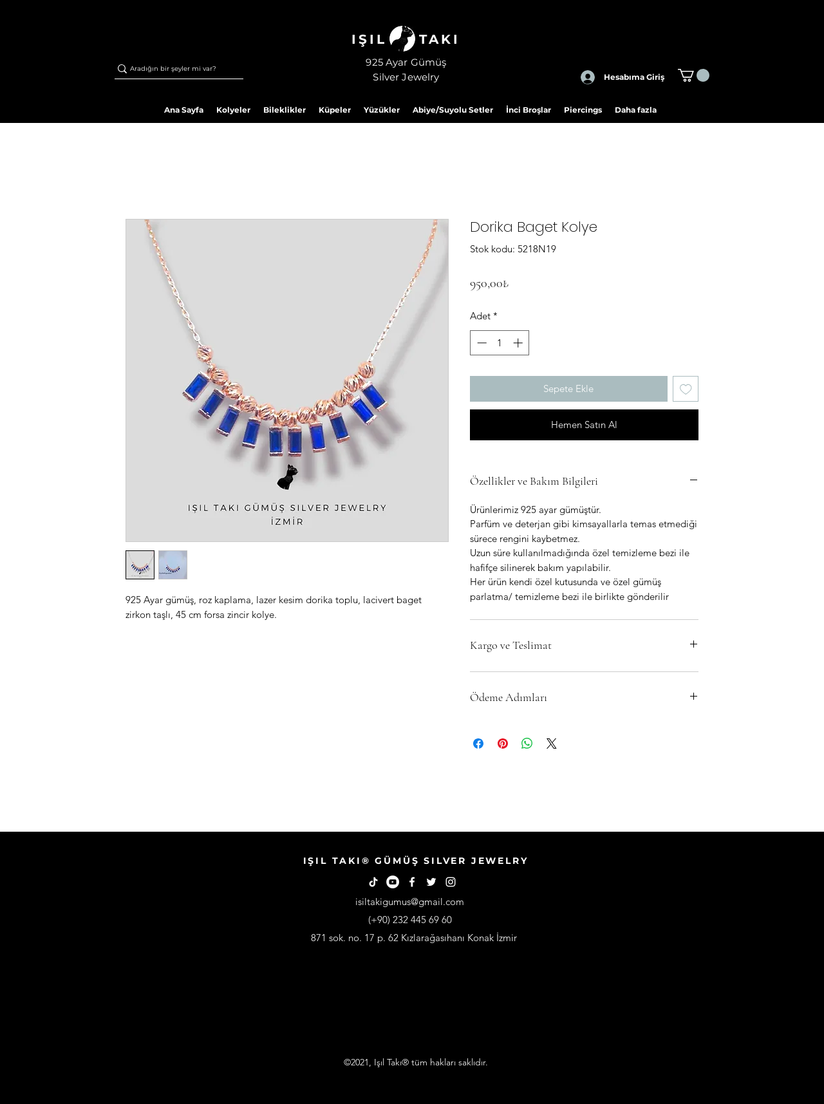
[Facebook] (412, 881)
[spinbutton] (499, 343)
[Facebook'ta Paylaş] (478, 743)
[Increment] (519, 343)
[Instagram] (450, 881)
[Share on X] (551, 743)
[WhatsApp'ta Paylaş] (527, 743)
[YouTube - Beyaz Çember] (392, 881)
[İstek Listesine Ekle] (686, 389)
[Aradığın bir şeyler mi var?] (173, 69)
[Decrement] (480, 343)
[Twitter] (431, 881)
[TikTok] (373, 881)
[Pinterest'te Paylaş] (502, 743)
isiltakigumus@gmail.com (409, 901)
